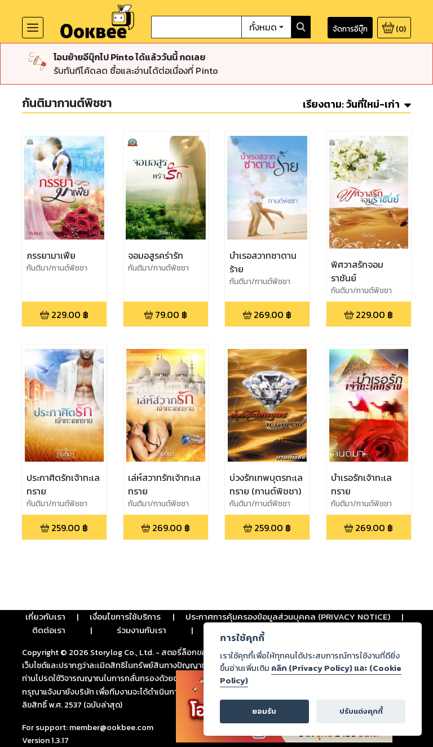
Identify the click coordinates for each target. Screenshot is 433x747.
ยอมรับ (264, 711)
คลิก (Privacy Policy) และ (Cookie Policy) (310, 674)
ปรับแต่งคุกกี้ (361, 711)
